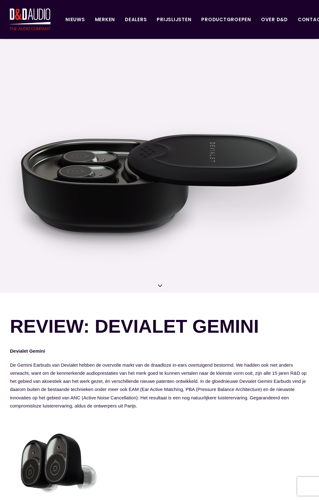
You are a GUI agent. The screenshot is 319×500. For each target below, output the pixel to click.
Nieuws (54, 19)
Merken (84, 19)
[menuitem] (54, 19)
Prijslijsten (153, 19)
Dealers (115, 19)
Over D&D (253, 19)
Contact (290, 19)
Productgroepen (205, 19)
